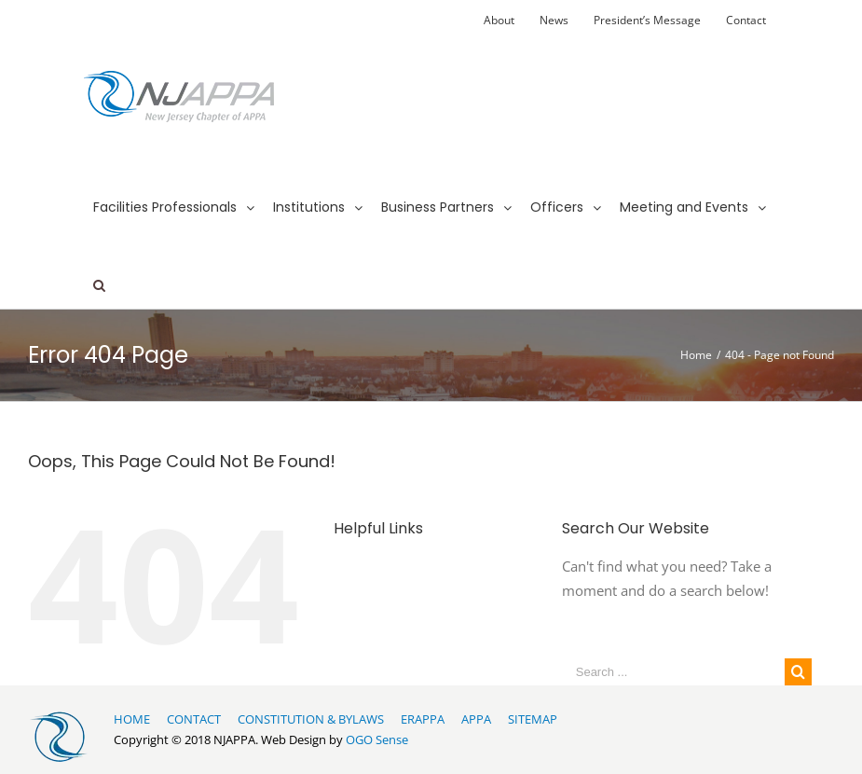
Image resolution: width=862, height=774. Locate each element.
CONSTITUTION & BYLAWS (311, 719)
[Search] (99, 268)
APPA (476, 719)
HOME (132, 719)
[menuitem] (499, 20)
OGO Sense (377, 739)
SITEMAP (532, 719)
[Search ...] (673, 671)
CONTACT (194, 719)
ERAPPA (423, 719)
